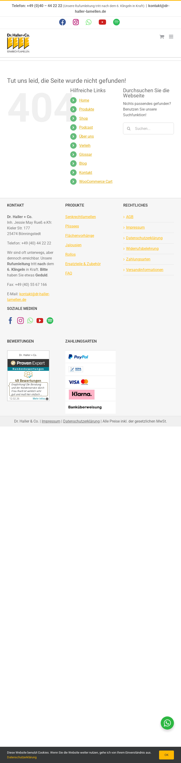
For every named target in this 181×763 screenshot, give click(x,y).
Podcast (86, 127)
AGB (129, 217)
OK (167, 755)
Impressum (135, 227)
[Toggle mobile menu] (171, 36)
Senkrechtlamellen (80, 217)
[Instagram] (20, 320)
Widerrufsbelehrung (142, 248)
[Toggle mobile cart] (162, 36)
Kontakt (85, 172)
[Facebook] (10, 320)
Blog (83, 163)
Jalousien (73, 245)
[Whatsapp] (30, 320)
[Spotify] (50, 320)
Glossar (85, 154)
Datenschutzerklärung (144, 238)
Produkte (86, 109)
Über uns (86, 136)
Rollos (70, 254)
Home (84, 100)
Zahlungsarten (138, 259)
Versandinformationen (144, 270)
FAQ (68, 273)
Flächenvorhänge (79, 235)
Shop (83, 118)
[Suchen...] (148, 128)
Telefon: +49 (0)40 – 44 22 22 (37, 6)
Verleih (84, 145)
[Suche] (129, 128)
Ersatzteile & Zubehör (83, 264)
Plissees (72, 226)
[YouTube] (40, 320)
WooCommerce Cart (95, 181)
